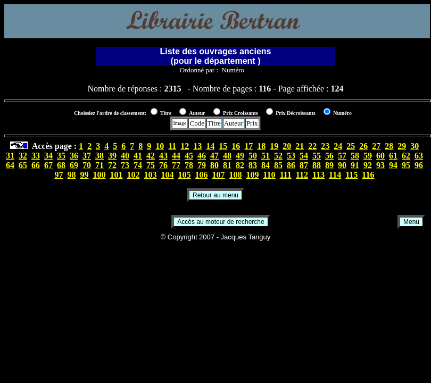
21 (299, 146)
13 (197, 146)
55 (316, 155)
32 (23, 155)
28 (389, 146)
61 (393, 155)
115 (351, 174)
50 (252, 155)
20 (287, 146)
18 (261, 146)
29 (401, 146)
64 (10, 165)
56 (329, 155)
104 (167, 174)
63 (419, 155)
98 (72, 174)
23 (325, 146)
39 (112, 155)
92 (367, 165)
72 (112, 165)
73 (125, 165)
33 (35, 155)
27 (376, 146)
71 (99, 165)
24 (338, 146)
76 (163, 165)
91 (355, 165)
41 (138, 155)
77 (176, 165)
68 (61, 165)
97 (59, 174)
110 (269, 174)
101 (116, 174)
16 (235, 146)
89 (329, 165)
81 (227, 165)
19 (274, 146)
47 (214, 155)
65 (23, 165)
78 (189, 165)
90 (342, 165)
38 (99, 155)
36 (74, 155)
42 (150, 155)
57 (342, 155)
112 (302, 174)
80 (214, 165)
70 (86, 165)
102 (133, 174)
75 (150, 165)
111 (286, 174)
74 (138, 165)
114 (335, 174)
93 (380, 165)
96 (419, 165)
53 (291, 155)
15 (223, 146)
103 (150, 174)
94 (393, 165)
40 (125, 155)
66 (35, 165)
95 (406, 165)
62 (406, 155)
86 (291, 165)
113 (318, 174)
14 (210, 146)
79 (201, 165)
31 (10, 155)
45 (189, 155)
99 (84, 174)
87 (304, 165)
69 (74, 165)
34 (48, 155)
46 (201, 155)
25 (350, 146)
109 (252, 174)
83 (252, 165)
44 (176, 155)
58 (355, 155)
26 (363, 146)
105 (184, 174)
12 (184, 146)
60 (380, 155)
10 (159, 146)
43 (163, 155)
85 (278, 165)
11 (172, 146)
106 (201, 174)
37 (86, 155)
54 (304, 155)
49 (240, 155)
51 (265, 155)
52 (278, 155)
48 (227, 155)
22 (312, 146)
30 (414, 146)
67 (48, 165)
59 (367, 155)
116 (368, 174)
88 (316, 165)
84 (265, 165)
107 (218, 174)
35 (61, 155)
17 (248, 146)
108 (235, 174)
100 (99, 174)
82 (240, 165)
